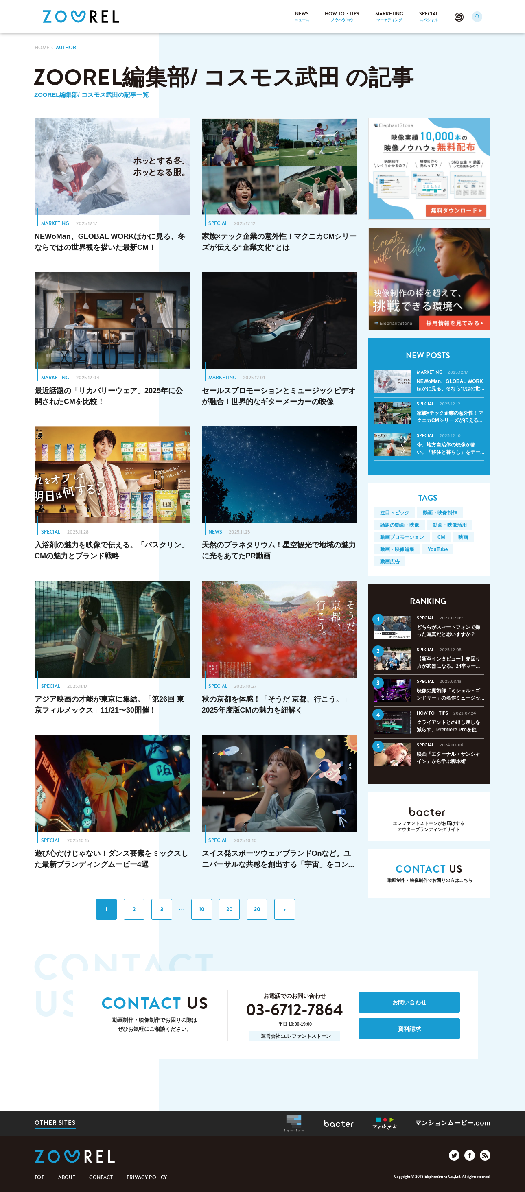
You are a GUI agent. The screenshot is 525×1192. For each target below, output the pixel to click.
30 (257, 909)
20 (229, 909)
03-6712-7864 (294, 1010)
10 (202, 909)
